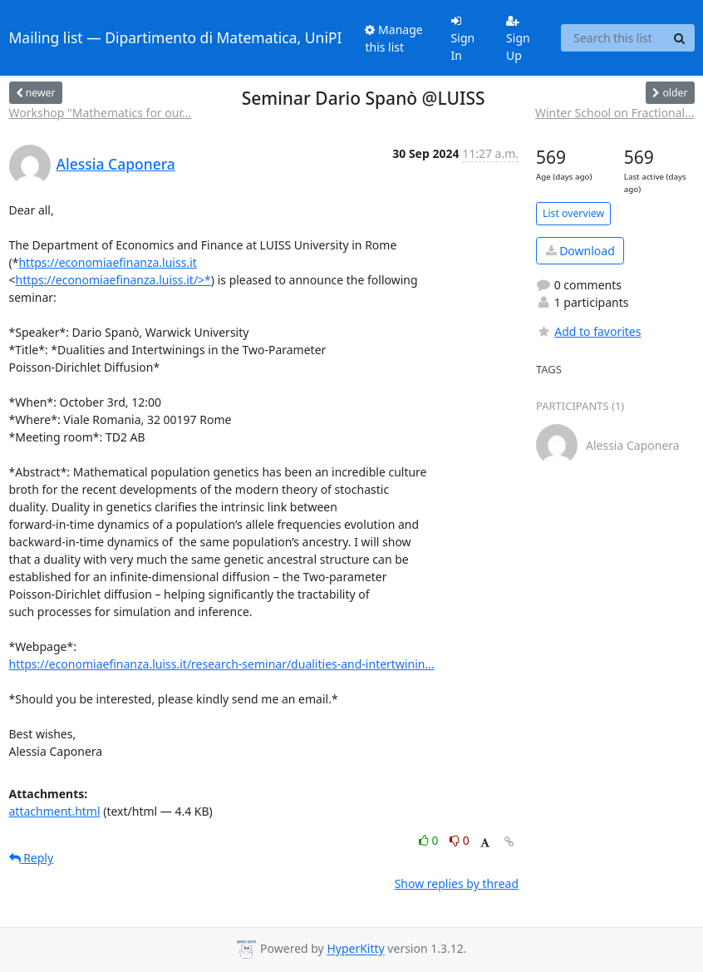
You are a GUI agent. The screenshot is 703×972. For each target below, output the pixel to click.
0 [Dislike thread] (459, 840)
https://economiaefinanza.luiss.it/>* (113, 280)
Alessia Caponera (116, 164)
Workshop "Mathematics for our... (100, 113)
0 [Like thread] (430, 840)
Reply (31, 858)
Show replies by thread (457, 883)
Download (580, 251)
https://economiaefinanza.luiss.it (107, 262)
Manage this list (393, 38)
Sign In (463, 39)
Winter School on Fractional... (615, 113)
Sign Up (518, 39)
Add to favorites (588, 331)
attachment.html (55, 811)
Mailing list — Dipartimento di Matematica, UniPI (175, 37)
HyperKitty (355, 949)
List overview (573, 213)
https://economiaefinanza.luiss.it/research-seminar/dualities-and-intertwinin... (222, 664)
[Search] (680, 38)
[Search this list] (613, 38)
